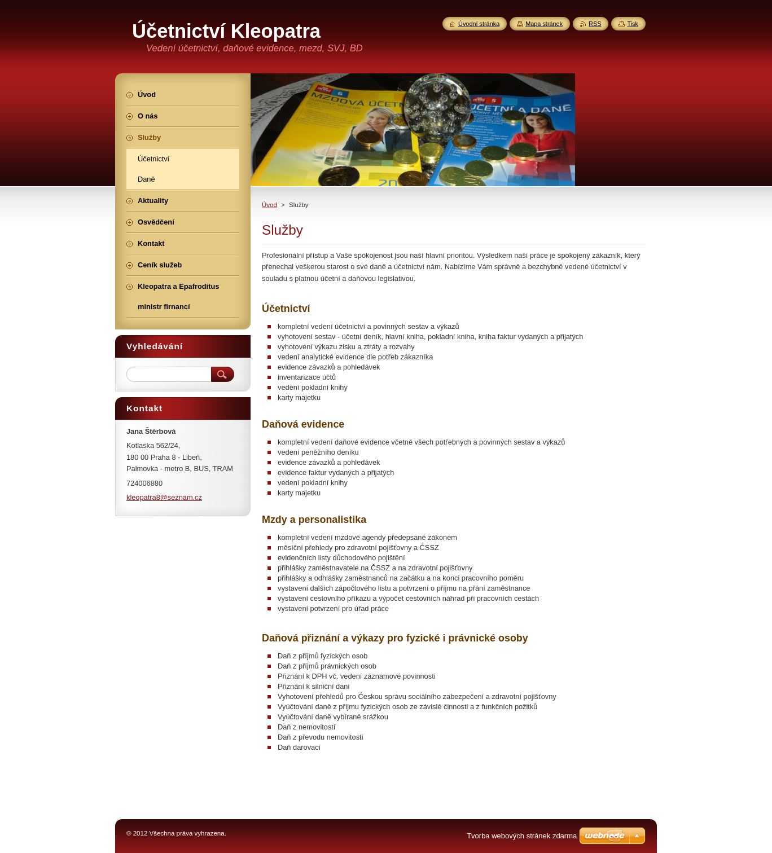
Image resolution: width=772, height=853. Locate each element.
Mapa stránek (544, 23)
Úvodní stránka (478, 23)
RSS (595, 23)
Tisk (632, 23)
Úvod (269, 204)
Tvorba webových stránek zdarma (522, 836)
